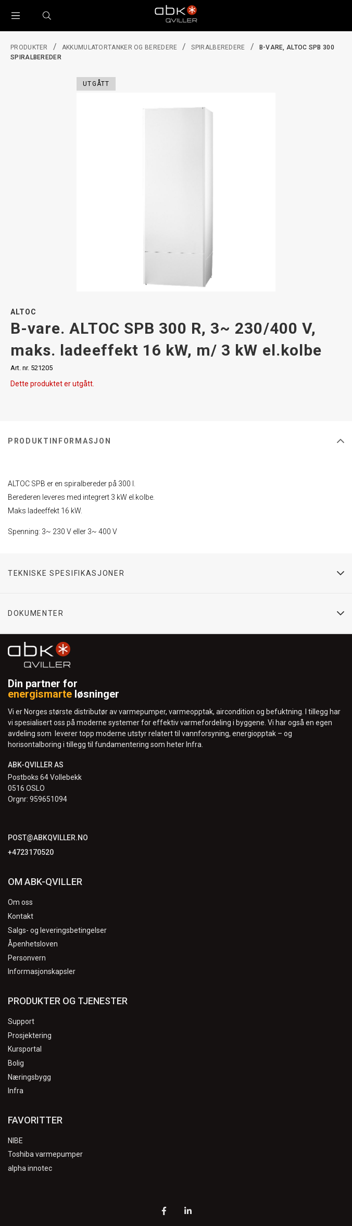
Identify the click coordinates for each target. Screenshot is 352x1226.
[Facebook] (164, 1212)
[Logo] (176, 16)
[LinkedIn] (188, 1212)
